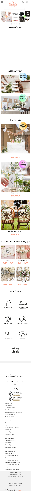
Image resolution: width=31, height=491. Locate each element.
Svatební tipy (8, 442)
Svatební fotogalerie (10, 447)
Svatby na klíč (8, 429)
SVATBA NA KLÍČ (8, 334)
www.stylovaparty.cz (15, 485)
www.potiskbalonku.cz (15, 483)
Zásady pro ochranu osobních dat (13, 412)
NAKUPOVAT (15, 158)
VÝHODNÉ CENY (8, 318)
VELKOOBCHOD (15, 349)
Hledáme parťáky (9, 434)
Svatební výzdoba (9, 432)
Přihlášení (23, 2)
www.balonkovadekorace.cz (15, 481)
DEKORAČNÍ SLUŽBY (23, 318)
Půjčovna (7, 425)
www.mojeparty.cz (15, 472)
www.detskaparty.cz (15, 479)
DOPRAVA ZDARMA (22, 303)
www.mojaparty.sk (15, 474)
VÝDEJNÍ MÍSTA (8, 303)
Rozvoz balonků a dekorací (12, 427)
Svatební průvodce (10, 440)
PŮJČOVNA (23, 334)
